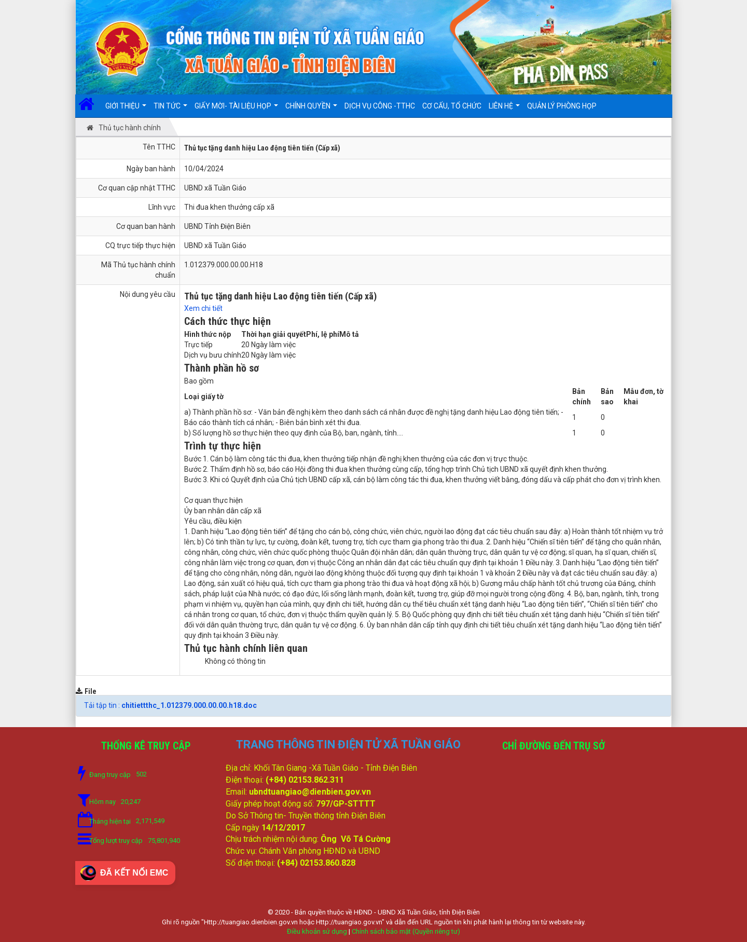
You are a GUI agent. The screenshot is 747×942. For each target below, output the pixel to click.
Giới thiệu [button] (125, 109)
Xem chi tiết (203, 308)
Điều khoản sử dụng (317, 931)
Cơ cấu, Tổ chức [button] (451, 106)
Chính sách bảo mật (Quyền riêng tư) (406, 931)
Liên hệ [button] (504, 109)
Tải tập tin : (170, 705)
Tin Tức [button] (170, 109)
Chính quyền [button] (311, 109)
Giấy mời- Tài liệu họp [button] (236, 109)
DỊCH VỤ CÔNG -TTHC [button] (379, 106)
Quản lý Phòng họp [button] (562, 106)
